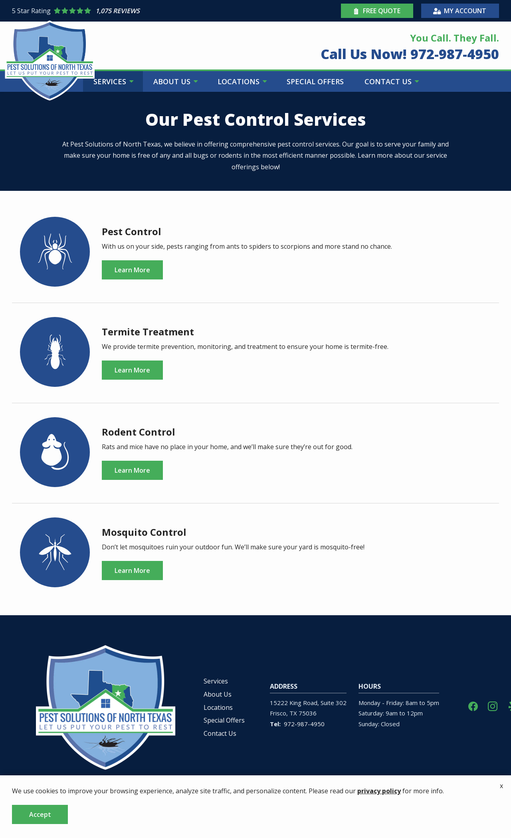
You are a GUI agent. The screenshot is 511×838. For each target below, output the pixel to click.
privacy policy (379, 790)
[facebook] (473, 705)
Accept (40, 814)
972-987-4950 (304, 724)
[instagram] (492, 705)
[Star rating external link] (134, 10)
